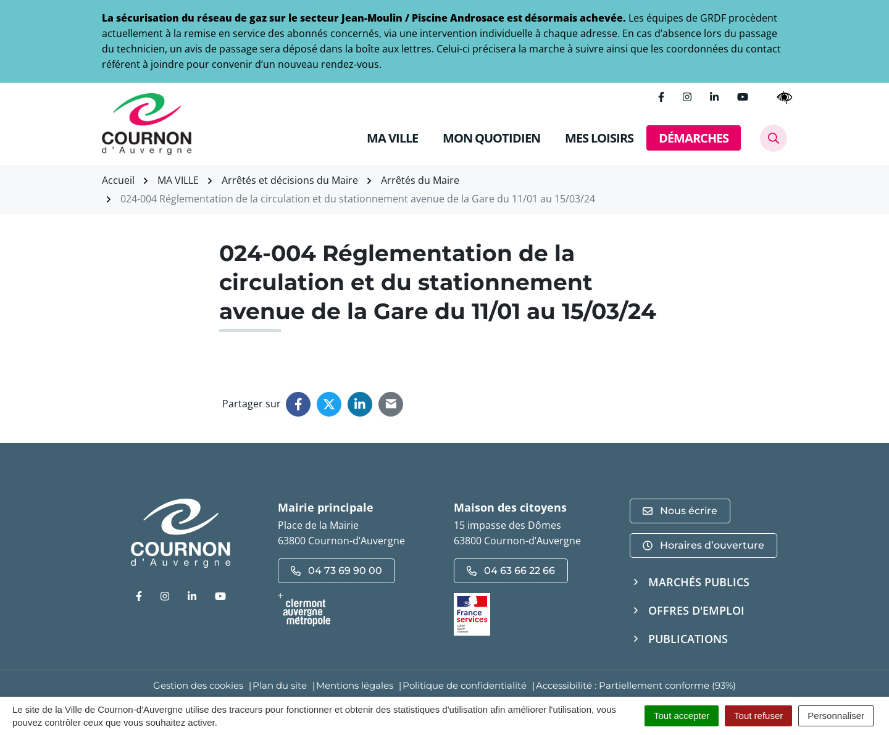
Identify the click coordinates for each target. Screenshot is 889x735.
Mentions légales (354, 685)
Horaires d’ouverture (703, 545)
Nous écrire (680, 511)
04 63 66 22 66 (511, 570)
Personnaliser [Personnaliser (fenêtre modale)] (836, 715)
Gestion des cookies (198, 685)
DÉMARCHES (693, 138)
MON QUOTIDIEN (491, 138)
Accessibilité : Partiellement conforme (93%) (636, 685)
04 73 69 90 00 (336, 570)
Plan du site (280, 685)
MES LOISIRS (599, 138)
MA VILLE (392, 138)
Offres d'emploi (696, 610)
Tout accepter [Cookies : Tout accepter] (681, 715)
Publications (688, 638)
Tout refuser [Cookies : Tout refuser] (758, 715)
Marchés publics (698, 582)
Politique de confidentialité (465, 685)
